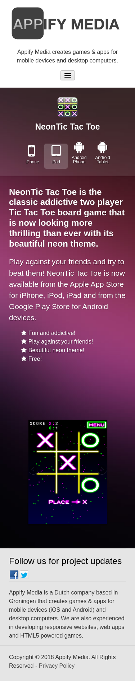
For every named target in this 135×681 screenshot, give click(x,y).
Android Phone (79, 159)
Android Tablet (102, 159)
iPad (55, 161)
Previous (33, 470)
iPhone (32, 161)
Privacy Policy (57, 666)
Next (101, 470)
